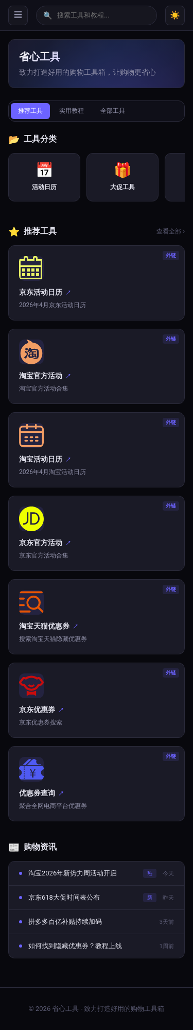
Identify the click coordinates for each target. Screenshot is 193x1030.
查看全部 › (170, 231)
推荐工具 (30, 110)
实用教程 (71, 110)
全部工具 (112, 110)
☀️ (175, 15)
